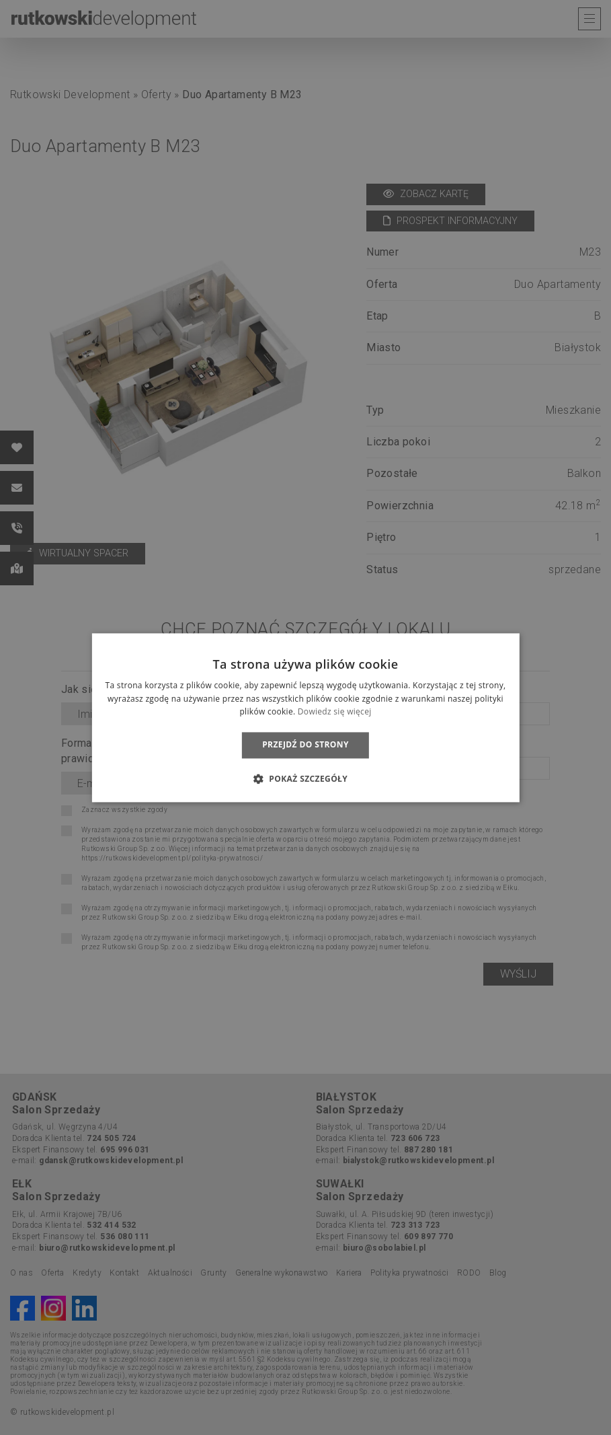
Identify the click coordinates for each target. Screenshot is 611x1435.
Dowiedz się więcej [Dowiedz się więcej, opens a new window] (335, 712)
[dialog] (305, 717)
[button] (305, 778)
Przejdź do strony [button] (305, 745)
